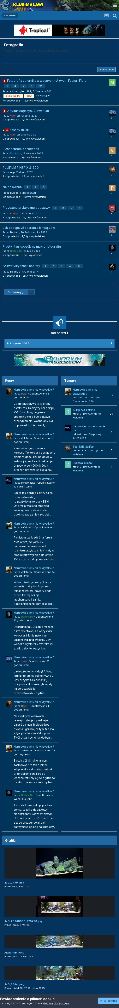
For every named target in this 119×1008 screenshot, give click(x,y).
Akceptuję (108, 1000)
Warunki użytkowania (56, 1003)
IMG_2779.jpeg (14, 882)
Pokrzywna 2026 (18, 343)
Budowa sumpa (82, 462)
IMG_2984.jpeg (14, 984)
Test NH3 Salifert (83, 446)
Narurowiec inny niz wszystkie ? (34, 389)
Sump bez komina (84, 410)
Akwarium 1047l (14, 952)
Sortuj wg (107, 69)
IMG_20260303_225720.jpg (23, 921)
